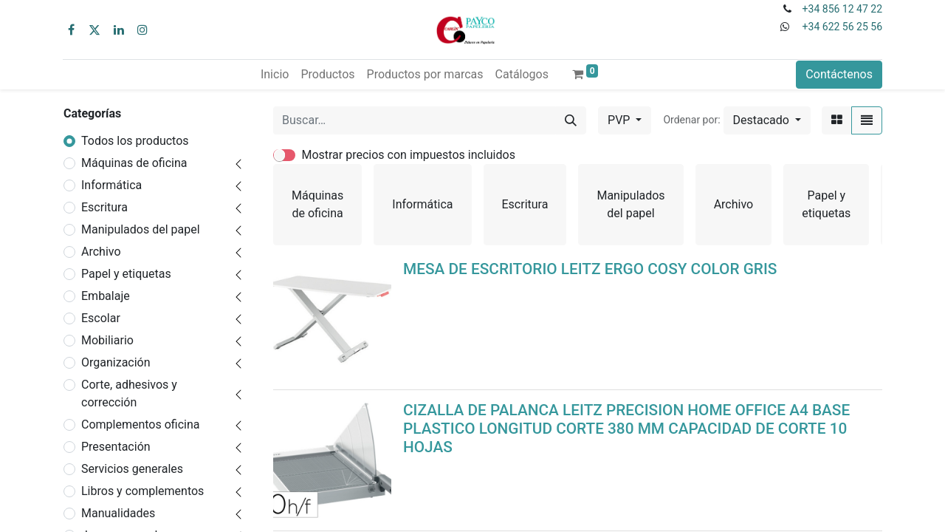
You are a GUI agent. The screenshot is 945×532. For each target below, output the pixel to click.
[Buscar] (570, 120)
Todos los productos (135, 141)
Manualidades (118, 513)
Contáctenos (839, 74)
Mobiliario (107, 340)
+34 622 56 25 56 (842, 27)
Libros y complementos (142, 491)
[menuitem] (275, 74)
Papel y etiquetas (126, 274)
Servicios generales (132, 469)
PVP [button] (620, 120)
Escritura (104, 207)
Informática (111, 185)
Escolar (100, 318)
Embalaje (105, 296)
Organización (116, 362)
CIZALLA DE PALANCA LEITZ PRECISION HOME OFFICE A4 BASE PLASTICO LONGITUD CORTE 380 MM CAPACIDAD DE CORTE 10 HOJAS (626, 428)
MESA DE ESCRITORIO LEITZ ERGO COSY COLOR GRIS (590, 269)
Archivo (101, 252)
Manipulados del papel (140, 229)
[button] (767, 120)
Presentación (116, 447)
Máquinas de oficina (134, 163)
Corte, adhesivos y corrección (129, 393)
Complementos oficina (140, 424)
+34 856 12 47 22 (842, 9)
